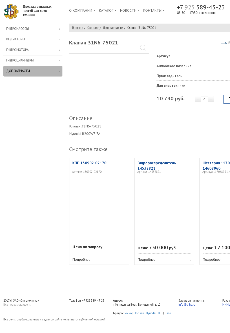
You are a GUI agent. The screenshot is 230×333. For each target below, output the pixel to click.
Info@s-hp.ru (187, 305)
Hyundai (151, 313)
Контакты (152, 10)
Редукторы (15, 39)
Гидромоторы (17, 50)
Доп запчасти (18, 71)
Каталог (106, 10)
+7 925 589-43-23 (93, 300)
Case (168, 313)
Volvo (128, 313)
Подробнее (81, 259)
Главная (77, 28)
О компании (80, 10)
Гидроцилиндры (20, 60)
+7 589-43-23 (201, 7)
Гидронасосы (17, 28)
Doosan (139, 313)
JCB (160, 313)
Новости (128, 10)
